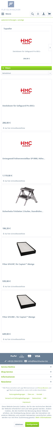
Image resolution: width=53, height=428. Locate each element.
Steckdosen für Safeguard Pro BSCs (26, 51)
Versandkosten (43, 388)
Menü (6, 13)
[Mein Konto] (43, 14)
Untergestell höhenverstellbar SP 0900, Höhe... (23, 158)
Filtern (6, 68)
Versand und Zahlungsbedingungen (17, 398)
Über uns (31, 394)
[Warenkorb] (49, 14)
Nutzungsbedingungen (17, 394)
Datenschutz (36, 398)
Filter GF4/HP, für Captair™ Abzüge (18, 264)
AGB (44, 398)
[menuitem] (6, 14)
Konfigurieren (32, 424)
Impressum (26, 402)
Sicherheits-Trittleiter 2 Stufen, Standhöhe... (22, 211)
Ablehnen (19, 424)
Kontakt (39, 394)
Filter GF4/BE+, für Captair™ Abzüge (18, 317)
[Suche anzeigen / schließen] (32, 14)
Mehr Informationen (43, 417)
